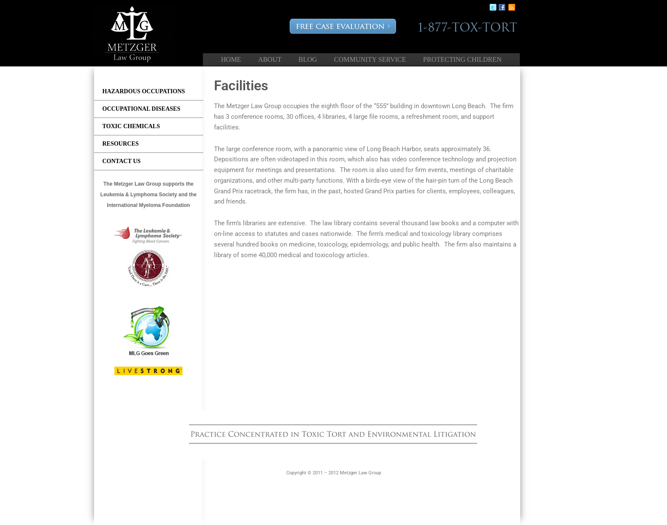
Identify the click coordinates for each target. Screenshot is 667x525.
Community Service (370, 59)
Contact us (122, 161)
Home (231, 59)
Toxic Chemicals (131, 126)
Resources (121, 144)
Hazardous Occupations (144, 91)
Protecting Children (462, 59)
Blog (308, 59)
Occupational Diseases (141, 109)
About (270, 59)
